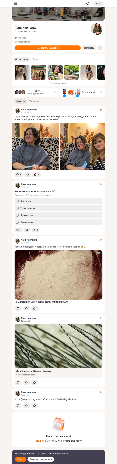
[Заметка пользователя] (58, 204)
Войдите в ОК (42, 440)
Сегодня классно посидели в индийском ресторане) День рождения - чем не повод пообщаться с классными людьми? (56, 118)
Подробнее (24, 42)
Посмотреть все (58, 83)
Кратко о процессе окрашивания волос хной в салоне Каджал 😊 (49, 246)
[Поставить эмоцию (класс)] (36, 174)
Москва (22, 37)
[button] (21, 59)
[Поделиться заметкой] (27, 174)
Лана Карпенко (25, 28)
